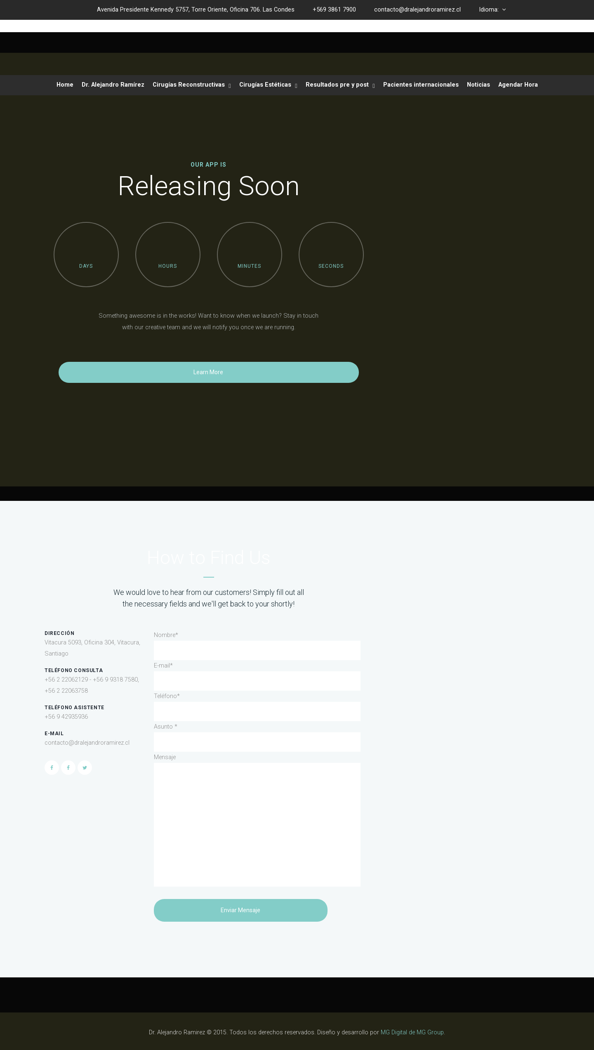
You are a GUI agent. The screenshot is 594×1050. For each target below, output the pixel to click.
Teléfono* (167, 696)
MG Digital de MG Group (412, 1032)
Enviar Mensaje (240, 910)
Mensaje (165, 757)
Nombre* (166, 635)
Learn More (208, 372)
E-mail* (163, 665)
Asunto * (165, 726)
